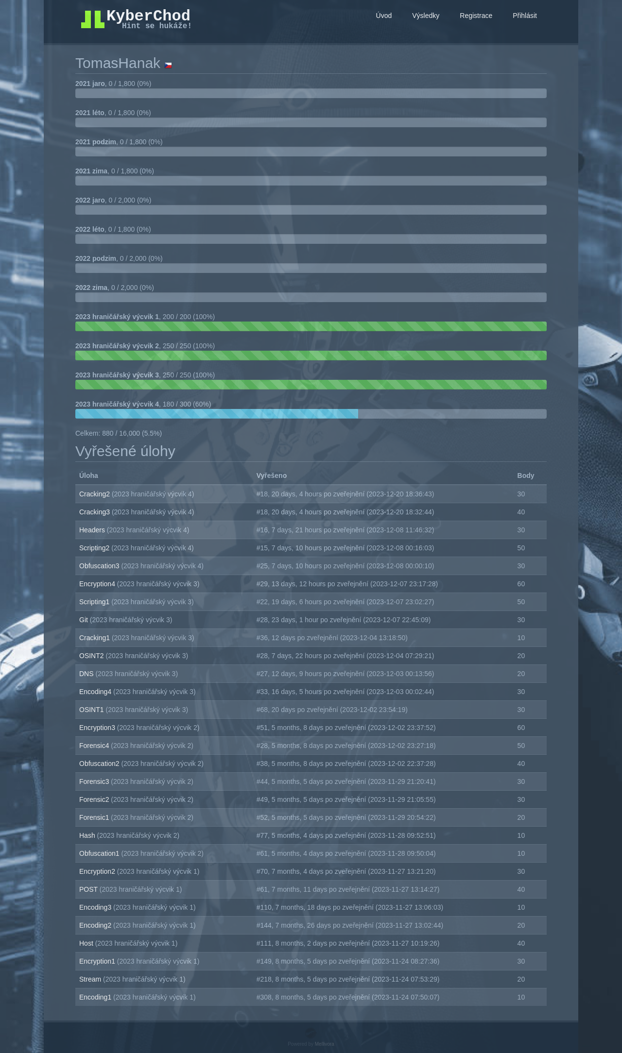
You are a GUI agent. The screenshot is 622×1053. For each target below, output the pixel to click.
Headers (93, 530)
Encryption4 (98, 584)
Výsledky (425, 15)
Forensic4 (95, 745)
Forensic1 (95, 817)
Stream (91, 979)
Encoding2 (96, 925)
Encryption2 (98, 871)
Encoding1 (96, 997)
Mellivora (324, 1044)
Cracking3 (95, 512)
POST (89, 889)
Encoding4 (96, 692)
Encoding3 (96, 907)
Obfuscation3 (100, 566)
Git (84, 620)
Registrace (476, 15)
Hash (88, 835)
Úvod (384, 15)
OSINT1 (92, 709)
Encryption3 (98, 727)
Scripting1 (95, 602)
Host (87, 943)
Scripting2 (95, 548)
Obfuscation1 (100, 853)
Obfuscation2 (100, 763)
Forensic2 (95, 799)
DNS (87, 674)
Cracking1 (95, 638)
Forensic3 (95, 781)
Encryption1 (98, 961)
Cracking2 (95, 494)
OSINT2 (92, 656)
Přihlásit (525, 15)
